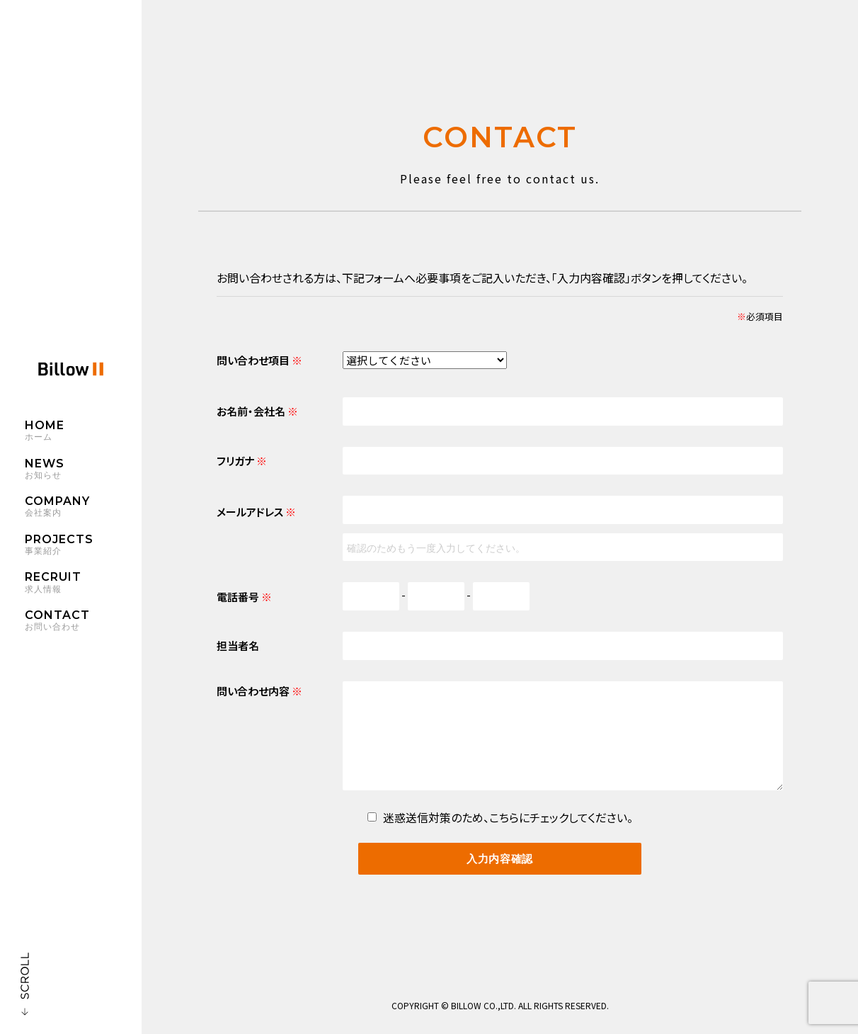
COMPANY (83, 509)
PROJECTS (83, 547)
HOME (83, 433)
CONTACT (83, 622)
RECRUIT (83, 585)
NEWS (83, 471)
